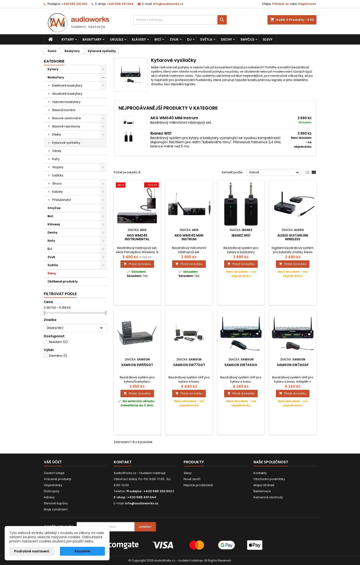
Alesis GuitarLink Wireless (292, 237)
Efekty (56, 134)
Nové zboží (192, 479)
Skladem (58, 342)
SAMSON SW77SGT (189, 365)
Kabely (57, 191)
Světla (206, 39)
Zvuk (174, 39)
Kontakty (260, 473)
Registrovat (307, 4)
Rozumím (82, 551)
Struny (57, 183)
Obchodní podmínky (269, 479)
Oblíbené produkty (63, 281)
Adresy (49, 497)
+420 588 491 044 (120, 4)
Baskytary (91, 39)
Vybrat (274, 172)
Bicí (157, 39)
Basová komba (63, 110)
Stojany (57, 167)
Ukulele (116, 39)
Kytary (68, 39)
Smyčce (247, 39)
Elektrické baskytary (67, 85)
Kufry (56, 159)
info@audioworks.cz (168, 4)
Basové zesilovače (66, 118)
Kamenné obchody (268, 497)
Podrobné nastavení (31, 551)
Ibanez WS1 (160, 133)
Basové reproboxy (66, 126)
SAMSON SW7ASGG (240, 365)
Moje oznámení (56, 509)
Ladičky (57, 175)
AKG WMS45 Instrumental (137, 237)
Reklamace (262, 491)
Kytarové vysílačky (66, 142)
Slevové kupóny (56, 503)
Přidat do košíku (137, 264)
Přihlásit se (280, 4)
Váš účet (53, 462)
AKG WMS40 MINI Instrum (174, 118)
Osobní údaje (54, 473)
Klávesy (139, 39)
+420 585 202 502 (74, 4)
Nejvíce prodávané (198, 485)
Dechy (226, 39)
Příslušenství (61, 200)
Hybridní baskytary (66, 102)
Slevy (267, 39)
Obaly (56, 151)
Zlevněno (58, 355)
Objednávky (53, 485)
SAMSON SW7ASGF (293, 365)
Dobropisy (51, 491)
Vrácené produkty (57, 479)
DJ (189, 39)
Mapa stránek (264, 485)
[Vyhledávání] (180, 19)
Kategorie (54, 61)
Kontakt (123, 462)
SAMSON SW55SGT (137, 365)
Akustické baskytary (67, 93)
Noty (51, 240)
